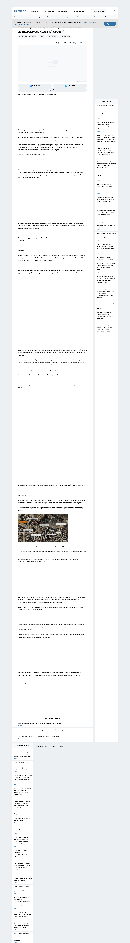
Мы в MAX (108, 17)
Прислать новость (98, 11)
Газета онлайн (63, 11)
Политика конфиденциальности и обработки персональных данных (27, 919)
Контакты (56, 888)
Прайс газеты (15, 892)
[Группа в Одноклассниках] (89, 879)
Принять (110, 24)
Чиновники (23, 36)
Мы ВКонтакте (81, 17)
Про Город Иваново (73, 876)
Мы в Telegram (95, 17)
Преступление (52, 36)
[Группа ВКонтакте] (35, 86)
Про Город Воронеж (59, 876)
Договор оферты (37, 890)
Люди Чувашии (49, 11)
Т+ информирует (37, 17)
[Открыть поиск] (110, 11)
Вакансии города (52, 17)
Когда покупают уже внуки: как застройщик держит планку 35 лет (52, 738)
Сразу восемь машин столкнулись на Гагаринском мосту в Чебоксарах (52, 724)
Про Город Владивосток (31, 882)
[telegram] (26, 683)
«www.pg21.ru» (23, 895)
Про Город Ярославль (17, 878)
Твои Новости (29, 876)
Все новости (35, 11)
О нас (34, 888)
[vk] (20, 683)
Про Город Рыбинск (44, 878)
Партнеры (56, 892)
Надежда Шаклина (80, 43)
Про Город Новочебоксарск (18, 876)
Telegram (14, 888)
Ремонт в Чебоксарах (20, 17)
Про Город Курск (30, 878)
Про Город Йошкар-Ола (45, 876)
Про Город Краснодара (45, 882)
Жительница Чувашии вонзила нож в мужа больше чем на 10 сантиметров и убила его (52, 731)
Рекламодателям (78, 11)
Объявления (14, 890)
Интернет (32, 36)
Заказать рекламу (67, 17)
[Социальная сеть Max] (52, 90)
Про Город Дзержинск (17, 882)
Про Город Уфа (58, 878)
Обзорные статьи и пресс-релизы (62, 890)
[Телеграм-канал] (70, 86)
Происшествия (65, 36)
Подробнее (55, 916)
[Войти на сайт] (114, 11)
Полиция (42, 36)
